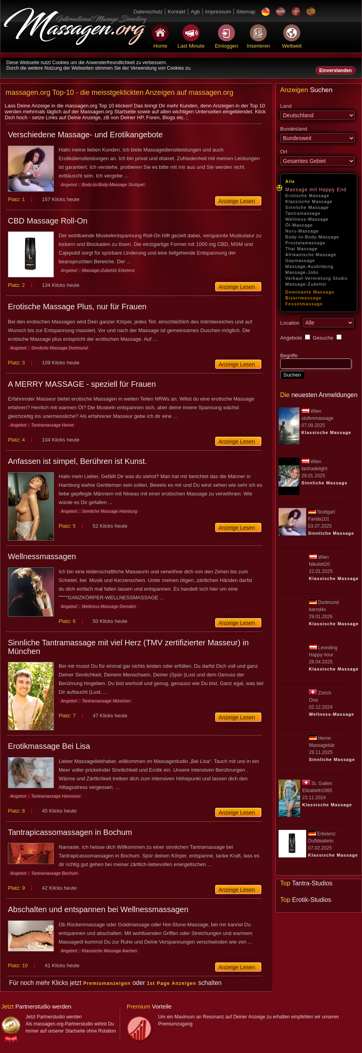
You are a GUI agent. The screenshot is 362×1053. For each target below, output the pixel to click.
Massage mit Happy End (316, 189)
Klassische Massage (308, 201)
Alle (290, 181)
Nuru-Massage (302, 231)
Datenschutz (148, 12)
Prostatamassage (305, 242)
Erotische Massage (307, 195)
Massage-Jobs (302, 272)
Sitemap (245, 12)
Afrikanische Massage (310, 254)
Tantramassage (303, 213)
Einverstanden (335, 70)
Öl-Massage (299, 225)
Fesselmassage (304, 303)
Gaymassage (300, 260)
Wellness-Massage (307, 219)
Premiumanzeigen (107, 983)
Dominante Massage (309, 292)
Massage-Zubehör (306, 284)
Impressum (218, 12)
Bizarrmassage (303, 298)
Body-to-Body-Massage (312, 237)
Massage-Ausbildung (309, 266)
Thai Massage (301, 248)
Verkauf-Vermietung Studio (316, 278)
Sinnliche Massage (307, 207)
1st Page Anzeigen (171, 983)
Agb (195, 12)
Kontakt (176, 12)
